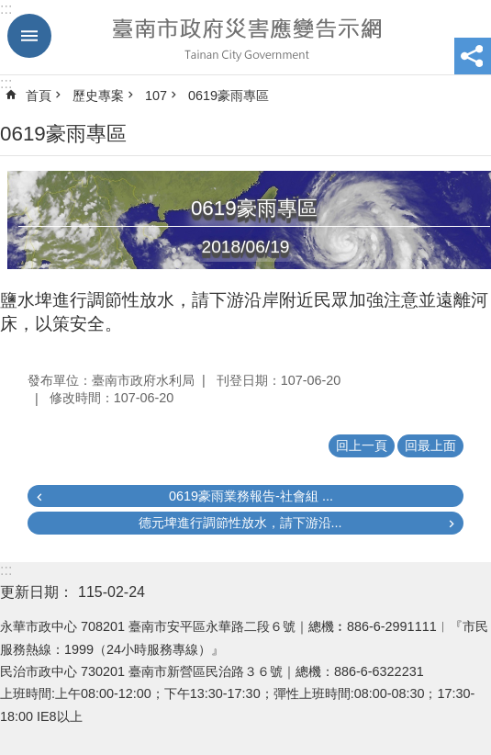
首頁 (38, 95)
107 (156, 95)
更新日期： (36, 592)
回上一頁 (361, 445)
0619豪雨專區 (228, 95)
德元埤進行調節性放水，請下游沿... (240, 522)
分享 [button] (472, 56)
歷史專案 (98, 95)
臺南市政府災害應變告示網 (245, 37)
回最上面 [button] (430, 445)
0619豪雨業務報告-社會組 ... (251, 496)
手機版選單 (29, 36)
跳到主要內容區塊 (9, 9)
